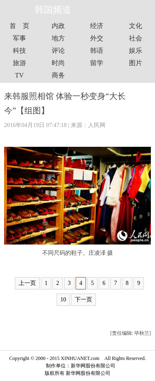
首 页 (19, 25)
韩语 (96, 50)
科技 (19, 50)
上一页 (27, 283)
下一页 (83, 299)
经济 (96, 25)
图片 (135, 62)
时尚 (58, 62)
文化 (135, 25)
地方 (58, 38)
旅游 (19, 62)
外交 (96, 38)
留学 (96, 62)
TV (19, 75)
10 (63, 299)
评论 (58, 50)
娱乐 (135, 50)
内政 (58, 25)
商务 (58, 75)
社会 (135, 38)
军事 (19, 38)
